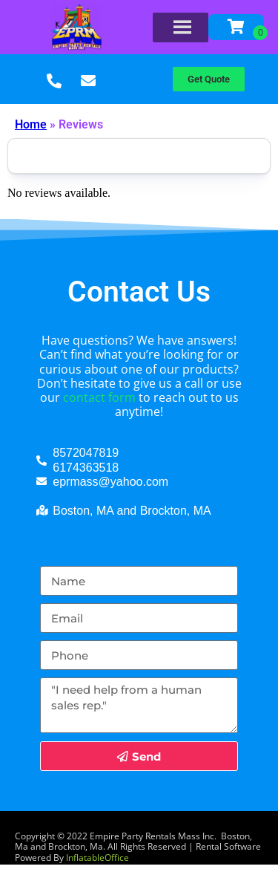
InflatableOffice (97, 857)
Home (31, 124)
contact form (99, 397)
